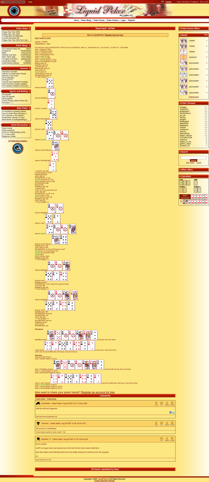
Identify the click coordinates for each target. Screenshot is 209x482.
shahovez (183, 140)
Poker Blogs (86, 20)
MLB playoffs (7, 99)
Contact (169, 2)
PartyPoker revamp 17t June (13, 117)
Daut (116, 469)
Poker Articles (112, 20)
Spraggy (183, 107)
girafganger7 (185, 111)
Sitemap (111, 481)
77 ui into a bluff (8, 134)
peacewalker (194, 63)
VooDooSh (184, 109)
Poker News (22, 28)
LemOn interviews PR (10, 38)
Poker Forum (99, 20)
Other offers (187, 169)
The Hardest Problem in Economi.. (15, 86)
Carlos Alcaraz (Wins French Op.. (15, 101)
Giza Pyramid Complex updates (14, 84)
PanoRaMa (45, 403)
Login (123, 20)
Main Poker (22, 108)
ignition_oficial (185, 144)
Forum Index (40, 399)
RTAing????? (7, 80)
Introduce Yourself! (9, 72)
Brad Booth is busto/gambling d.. (15, 120)
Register (131, 20)
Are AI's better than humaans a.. (14, 113)
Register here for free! (114, 35)
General (24, 68)
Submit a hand (45, 38)
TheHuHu (45, 423)
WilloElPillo (184, 123)
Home (76, 20)
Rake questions (8, 130)
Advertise (104, 481)
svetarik (183, 127)
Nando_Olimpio (186, 136)
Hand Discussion (19, 125)
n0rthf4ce (44, 439)
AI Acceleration (8, 78)
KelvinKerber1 (185, 113)
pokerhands (51, 399)
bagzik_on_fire (185, 142)
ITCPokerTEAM (186, 138)
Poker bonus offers (190, 28)
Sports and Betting (19, 91)
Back (37, 38)
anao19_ (183, 132)
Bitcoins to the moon (10, 76)
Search (184, 152)
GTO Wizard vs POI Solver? (13, 115)
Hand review (7, 128)
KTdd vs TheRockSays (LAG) (13, 132)
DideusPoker (185, 134)
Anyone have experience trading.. (15, 82)
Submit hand (193, 97)
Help (206, 35)
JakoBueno (184, 130)
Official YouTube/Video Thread (14, 74)
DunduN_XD (185, 146)
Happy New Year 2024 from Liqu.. (15, 40)
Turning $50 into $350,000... (13, 36)
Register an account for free (98, 392)
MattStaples (184, 121)
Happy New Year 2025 (11, 34)
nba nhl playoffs (8, 97)
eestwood (193, 57)
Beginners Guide (8, 136)
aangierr (183, 119)
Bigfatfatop (184, 125)
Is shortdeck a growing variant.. (14, 111)
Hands (184, 35)
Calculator (186, 176)
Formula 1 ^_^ (7, 103)
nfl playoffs (6, 95)
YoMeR (192, 41)
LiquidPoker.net (104, 479)
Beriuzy (183, 117)
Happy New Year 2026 (11, 32)
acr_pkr (183, 115)
